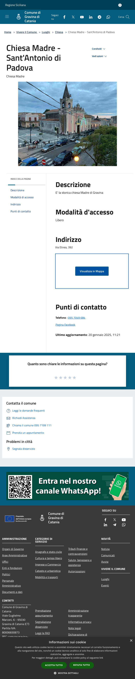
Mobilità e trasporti (46, 577)
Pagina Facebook (65, 325)
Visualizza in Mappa (92, 271)
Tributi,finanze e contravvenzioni (78, 551)
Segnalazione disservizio (43, 624)
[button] (67, 673)
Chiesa (59, 32)
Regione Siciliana (15, 5)
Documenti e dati (12, 592)
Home (7, 32)
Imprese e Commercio (48, 564)
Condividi (99, 49)
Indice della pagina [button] (21, 179)
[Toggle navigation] (7, 16)
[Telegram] (98, 16)
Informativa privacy (79, 622)
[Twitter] (71, 16)
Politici (6, 574)
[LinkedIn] (89, 16)
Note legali (74, 628)
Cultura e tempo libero (48, 558)
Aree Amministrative (14, 555)
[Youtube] (80, 16)
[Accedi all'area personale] (120, 5)
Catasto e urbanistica (47, 571)
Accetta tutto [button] (54, 665)
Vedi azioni (100, 56)
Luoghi (46, 32)
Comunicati (108, 555)
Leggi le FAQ (42, 633)
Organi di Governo (13, 549)
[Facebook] (62, 16)
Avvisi (104, 562)
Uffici (5, 562)
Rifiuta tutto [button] (81, 665)
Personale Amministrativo (11, 583)
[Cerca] (128, 17)
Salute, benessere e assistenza (80, 562)
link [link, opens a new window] (101, 657)
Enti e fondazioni (12, 568)
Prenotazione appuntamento (44, 613)
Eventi (105, 585)
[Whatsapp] (106, 16)
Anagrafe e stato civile (48, 552)
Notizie (105, 549)
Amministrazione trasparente (78, 613)
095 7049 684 (76, 317)
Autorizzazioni (76, 571)
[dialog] (67, 658)
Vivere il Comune (26, 32)
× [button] (131, 640)
